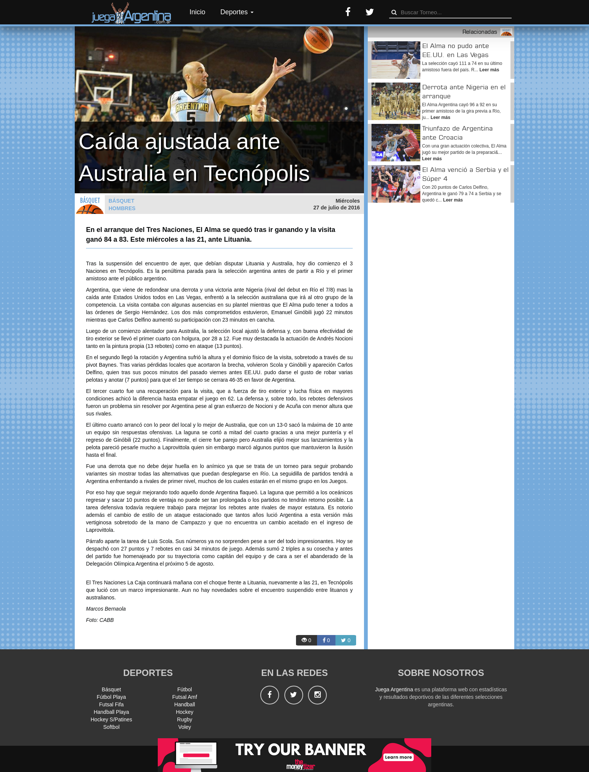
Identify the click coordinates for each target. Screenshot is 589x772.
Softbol (111, 727)
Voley (184, 727)
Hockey (184, 712)
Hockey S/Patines (111, 719)
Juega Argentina (394, 689)
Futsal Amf (184, 697)
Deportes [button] (237, 12)
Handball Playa (111, 712)
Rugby (184, 719)
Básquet (111, 689)
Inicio (197, 12)
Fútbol (184, 689)
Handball (184, 704)
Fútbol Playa (111, 697)
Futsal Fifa (111, 704)
